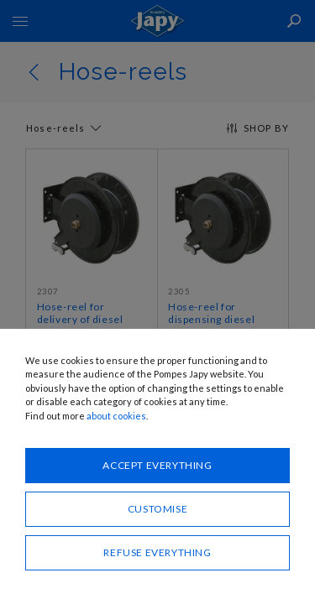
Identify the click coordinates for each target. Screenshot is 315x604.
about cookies (116, 415)
